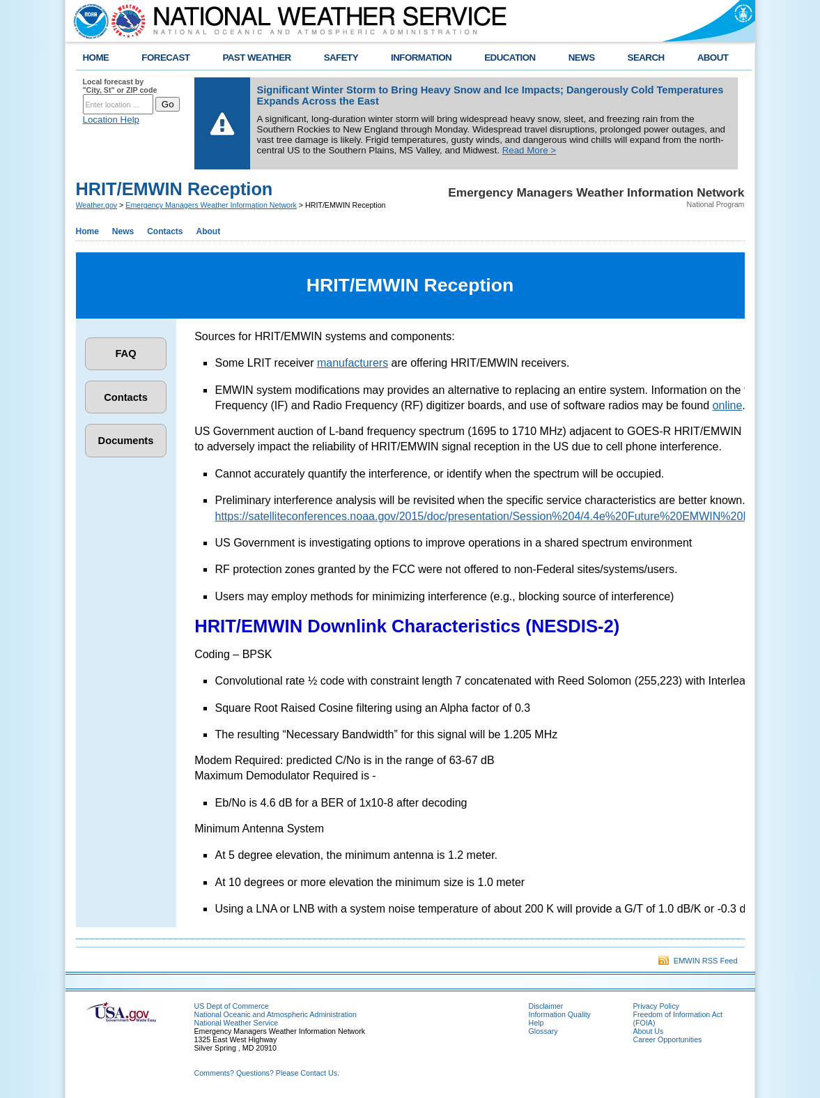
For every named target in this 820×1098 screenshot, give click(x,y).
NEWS (581, 57)
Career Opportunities (667, 1039)
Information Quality (560, 1014)
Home (87, 231)
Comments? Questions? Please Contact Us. (266, 1073)
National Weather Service (236, 1023)
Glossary (543, 1031)
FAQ (125, 353)
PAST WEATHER (256, 57)
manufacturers (352, 363)
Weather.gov (97, 205)
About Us (648, 1031)
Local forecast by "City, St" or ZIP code (120, 85)
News (123, 231)
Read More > (529, 150)
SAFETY (341, 57)
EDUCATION (509, 57)
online (728, 405)
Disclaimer (546, 1006)
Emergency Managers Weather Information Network (211, 205)
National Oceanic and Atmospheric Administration (275, 1014)
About (208, 231)
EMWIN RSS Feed (698, 960)
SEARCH (646, 57)
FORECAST (165, 57)
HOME (96, 57)
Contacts (165, 231)
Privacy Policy (656, 1006)
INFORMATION (421, 57)
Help (536, 1023)
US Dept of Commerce (231, 1006)
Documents (126, 440)
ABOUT (713, 57)
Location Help (111, 119)
